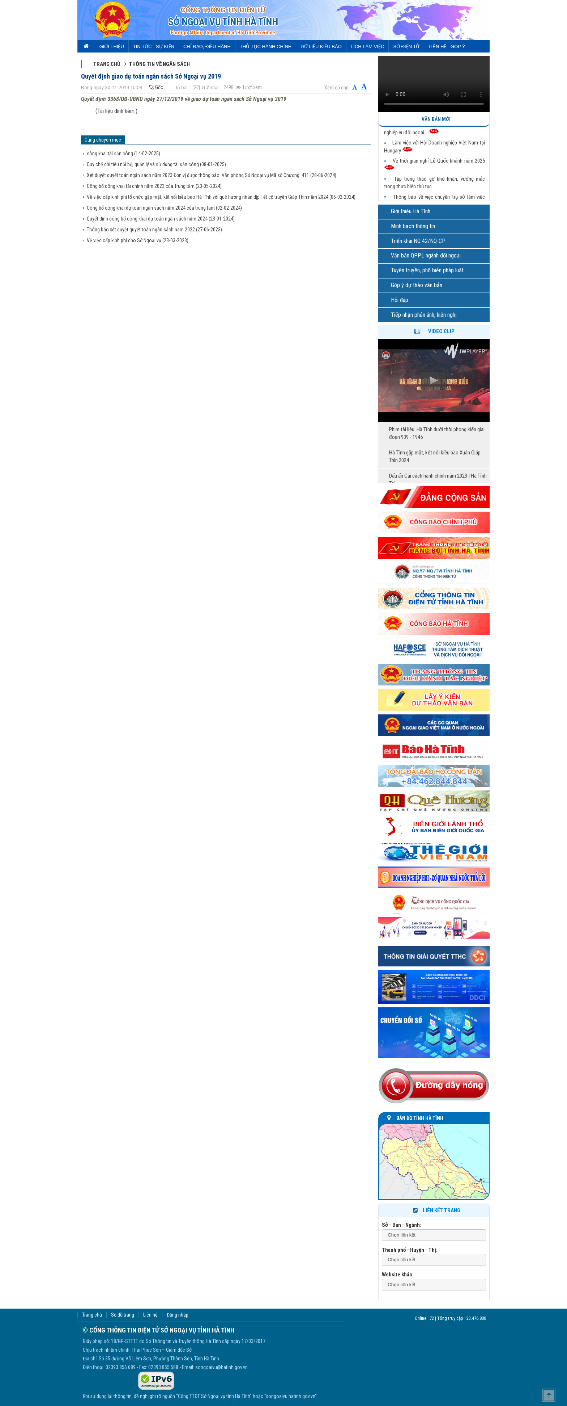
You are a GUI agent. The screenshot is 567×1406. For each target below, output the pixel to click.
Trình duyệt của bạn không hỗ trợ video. (434, 84)
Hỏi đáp (399, 300)
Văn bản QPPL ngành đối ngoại (426, 255)
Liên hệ (150, 1315)
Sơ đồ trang (122, 1315)
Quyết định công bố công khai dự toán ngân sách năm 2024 (161, 219)
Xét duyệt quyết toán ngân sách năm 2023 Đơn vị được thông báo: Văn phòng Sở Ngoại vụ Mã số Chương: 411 (211, 175)
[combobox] (434, 1235)
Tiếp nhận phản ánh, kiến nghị (424, 314)
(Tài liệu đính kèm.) (116, 111)
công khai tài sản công (123, 153)
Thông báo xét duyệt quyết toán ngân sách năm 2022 (154, 229)
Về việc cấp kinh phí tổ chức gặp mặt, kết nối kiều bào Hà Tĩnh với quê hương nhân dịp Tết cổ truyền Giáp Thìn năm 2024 (221, 197)
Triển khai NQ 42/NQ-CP (418, 241)
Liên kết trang (436, 1210)
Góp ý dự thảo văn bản (416, 285)
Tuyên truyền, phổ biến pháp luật (427, 270)
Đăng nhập (177, 1315)
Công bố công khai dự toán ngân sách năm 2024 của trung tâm (164, 208)
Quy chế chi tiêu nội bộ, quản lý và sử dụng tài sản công (156, 164)
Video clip (441, 331)
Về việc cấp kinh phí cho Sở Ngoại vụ (137, 240)
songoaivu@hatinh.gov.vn (221, 1367)
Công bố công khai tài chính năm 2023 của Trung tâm (154, 186)
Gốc (155, 87)
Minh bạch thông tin (413, 226)
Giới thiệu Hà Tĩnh (410, 211)
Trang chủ (106, 64)
